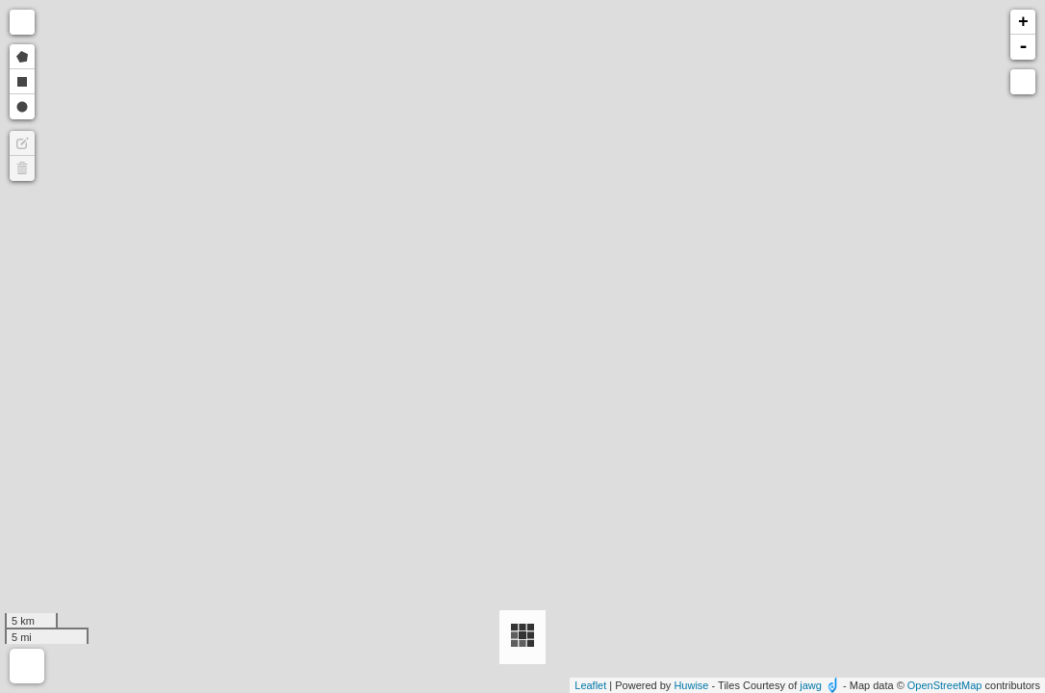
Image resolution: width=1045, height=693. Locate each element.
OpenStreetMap (944, 685)
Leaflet (590, 685)
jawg (811, 685)
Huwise (691, 685)
